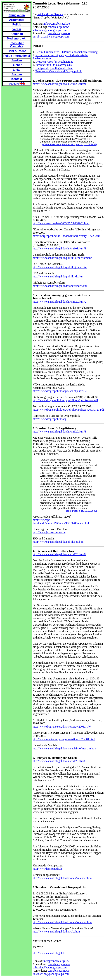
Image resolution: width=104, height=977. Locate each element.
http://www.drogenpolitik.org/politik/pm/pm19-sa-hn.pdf (65, 400)
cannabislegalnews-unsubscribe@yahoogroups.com (51, 35)
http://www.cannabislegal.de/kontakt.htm (56, 931)
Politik (16, 24)
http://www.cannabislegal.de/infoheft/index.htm (60, 285)
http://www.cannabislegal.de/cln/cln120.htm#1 (59, 83)
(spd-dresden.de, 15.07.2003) (81, 510)
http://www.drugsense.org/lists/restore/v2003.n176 (62, 726)
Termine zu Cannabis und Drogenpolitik (59, 71)
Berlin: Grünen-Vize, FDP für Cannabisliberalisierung (67, 51)
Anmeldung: (40, 26)
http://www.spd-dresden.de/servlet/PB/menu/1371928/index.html (61, 521)
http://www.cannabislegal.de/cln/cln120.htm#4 (59, 554)
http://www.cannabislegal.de (49, 953)
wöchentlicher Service (50, 14)
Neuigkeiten (17, 15)
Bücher (17, 65)
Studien (16, 60)
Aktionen (17, 33)
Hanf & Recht (17, 51)
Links (16, 69)
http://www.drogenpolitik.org (49, 418)
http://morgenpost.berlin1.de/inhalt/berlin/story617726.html (67, 235)
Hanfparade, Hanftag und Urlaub (54, 68)
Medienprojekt (16, 38)
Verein (16, 29)
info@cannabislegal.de (56, 23)
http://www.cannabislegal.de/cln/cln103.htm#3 (59, 248)
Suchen (16, 74)
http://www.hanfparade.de (47, 868)
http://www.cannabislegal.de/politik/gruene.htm (60, 267)
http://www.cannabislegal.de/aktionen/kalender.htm (62, 878)
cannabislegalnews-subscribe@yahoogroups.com (51, 28)
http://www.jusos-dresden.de (49, 532)
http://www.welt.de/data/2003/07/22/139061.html (61, 223)
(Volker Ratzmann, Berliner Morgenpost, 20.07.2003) (69, 144)
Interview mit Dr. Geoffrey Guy (54, 64)
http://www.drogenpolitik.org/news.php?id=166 (60, 390)
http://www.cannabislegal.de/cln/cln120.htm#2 (59, 301)
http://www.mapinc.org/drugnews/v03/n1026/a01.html (64, 739)
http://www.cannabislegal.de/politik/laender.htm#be (62, 257)
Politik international (16, 55)
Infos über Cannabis (16, 45)
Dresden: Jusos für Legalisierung (54, 61)
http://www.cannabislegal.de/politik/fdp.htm (58, 276)
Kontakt (16, 79)
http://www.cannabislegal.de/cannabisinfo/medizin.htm (64, 748)
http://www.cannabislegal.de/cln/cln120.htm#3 (59, 431)
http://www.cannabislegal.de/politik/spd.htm (58, 541)
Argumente (16, 19)
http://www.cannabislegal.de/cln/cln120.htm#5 (59, 761)
